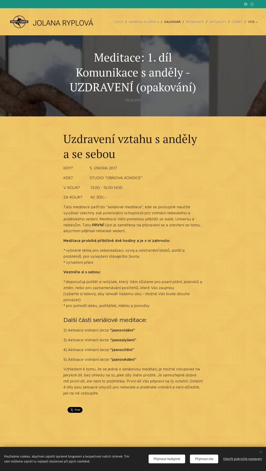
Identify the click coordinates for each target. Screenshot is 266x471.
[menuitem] (124, 22)
